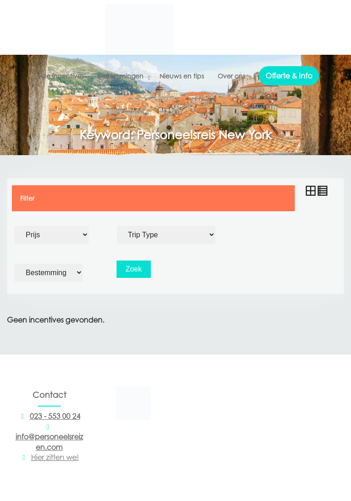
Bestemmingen (120, 76)
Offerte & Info (289, 75)
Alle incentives (61, 76)
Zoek (134, 269)
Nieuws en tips (182, 76)
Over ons (231, 76)
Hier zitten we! (49, 457)
